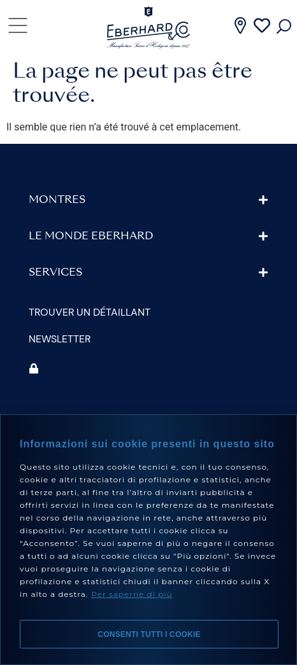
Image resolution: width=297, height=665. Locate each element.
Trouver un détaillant (89, 312)
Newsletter (60, 339)
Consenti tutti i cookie (149, 634)
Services (55, 273)
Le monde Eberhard (91, 237)
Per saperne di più (131, 594)
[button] (148, 200)
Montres (57, 200)
